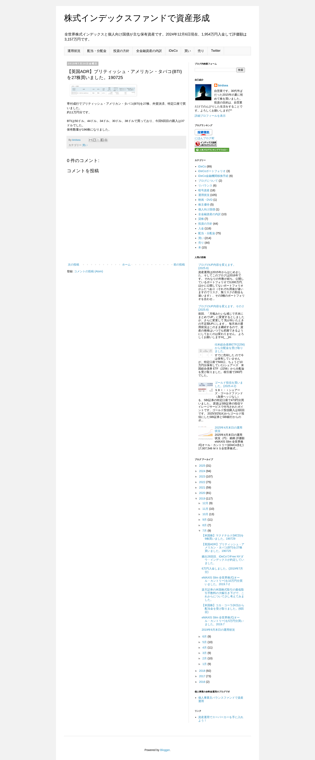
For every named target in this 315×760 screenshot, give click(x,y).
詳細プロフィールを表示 (210, 115)
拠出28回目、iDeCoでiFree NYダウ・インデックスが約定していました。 (223, 560)
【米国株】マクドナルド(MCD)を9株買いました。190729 (223, 537)
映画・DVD (205, 199)
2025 (202, 465)
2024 (202, 471)
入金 (201, 228)
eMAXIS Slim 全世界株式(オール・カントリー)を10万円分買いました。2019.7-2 (222, 581)
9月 (205, 519)
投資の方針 (121, 51)
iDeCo (173, 50)
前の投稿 (179, 264)
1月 (205, 664)
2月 (205, 658)
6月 (205, 636)
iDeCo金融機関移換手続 (213, 175)
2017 (202, 676)
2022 (202, 482)
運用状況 (74, 51)
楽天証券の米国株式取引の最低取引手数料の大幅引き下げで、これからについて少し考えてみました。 (223, 594)
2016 (202, 681)
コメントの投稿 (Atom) (88, 271)
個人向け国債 (206, 209)
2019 (202, 498)
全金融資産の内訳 (149, 51)
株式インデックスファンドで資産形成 (137, 18)
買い (187, 51)
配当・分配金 (96, 51)
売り (201, 51)
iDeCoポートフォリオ (212, 171)
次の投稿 (73, 264)
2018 (202, 670)
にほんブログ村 (204, 138)
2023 (202, 476)
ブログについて (208, 180)
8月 (205, 525)
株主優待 (204, 204)
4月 (205, 647)
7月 (205, 530)
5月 (205, 642)
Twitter (215, 50)
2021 (202, 487)
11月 (205, 508)
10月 (205, 514)
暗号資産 (204, 190)
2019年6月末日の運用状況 (218, 629)
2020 (202, 493)
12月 (205, 503)
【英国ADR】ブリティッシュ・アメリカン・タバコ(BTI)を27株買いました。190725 (223, 548)
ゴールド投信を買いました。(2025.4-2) (229, 384)
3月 (205, 653)
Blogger (165, 750)
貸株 (201, 218)
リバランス (205, 185)
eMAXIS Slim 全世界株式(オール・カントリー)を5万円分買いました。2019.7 (223, 621)
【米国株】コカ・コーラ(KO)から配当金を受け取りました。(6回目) (223, 609)
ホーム (126, 264)
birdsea (223, 85)
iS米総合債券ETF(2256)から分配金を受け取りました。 (230, 348)
